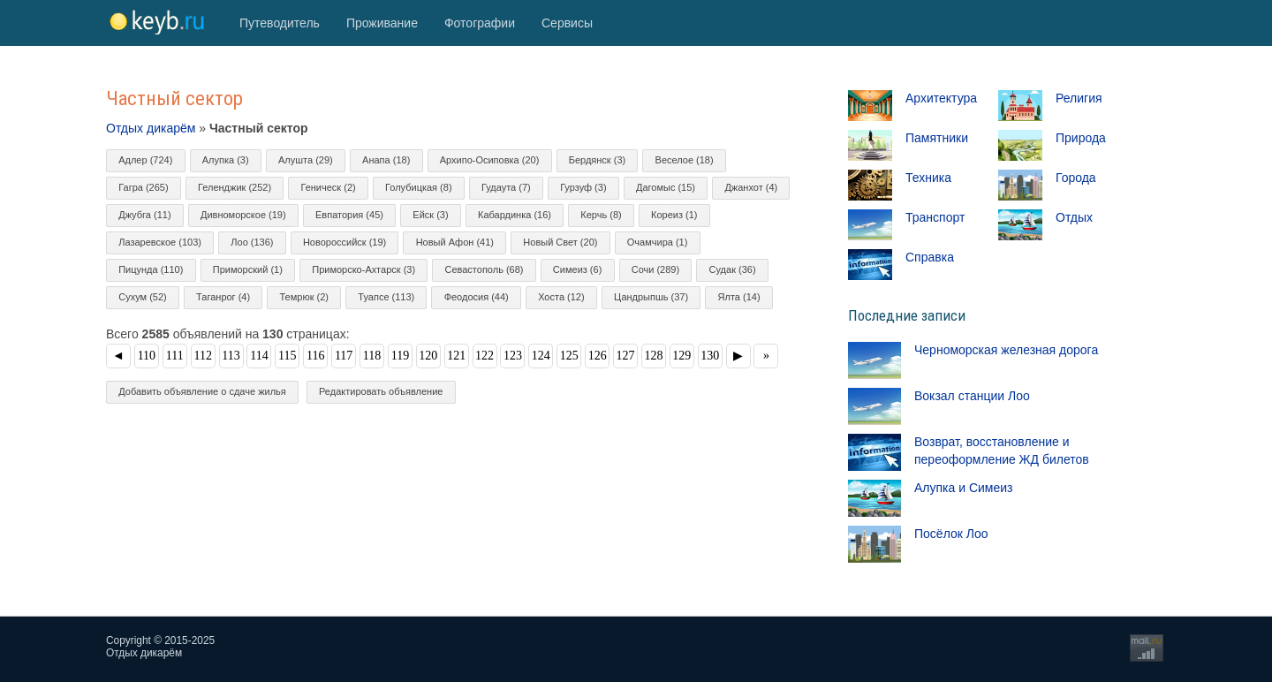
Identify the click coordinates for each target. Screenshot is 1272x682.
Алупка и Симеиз (963, 488)
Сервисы (567, 23)
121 (456, 355)
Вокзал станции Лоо (972, 396)
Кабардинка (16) (514, 214)
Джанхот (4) (750, 187)
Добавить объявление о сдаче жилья (202, 391)
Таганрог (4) (223, 297)
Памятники (936, 138)
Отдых (1074, 217)
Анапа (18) (386, 160)
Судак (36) (732, 269)
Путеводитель (279, 23)
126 (597, 355)
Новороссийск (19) (344, 242)
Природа (1081, 138)
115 (287, 355)
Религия (1079, 98)
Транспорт (935, 217)
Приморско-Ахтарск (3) (363, 269)
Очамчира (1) (657, 242)
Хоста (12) (561, 297)
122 (484, 355)
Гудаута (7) (506, 187)
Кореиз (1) (674, 214)
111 (175, 355)
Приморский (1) (248, 269)
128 (653, 355)
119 (400, 355)
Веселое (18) (684, 160)
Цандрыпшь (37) (651, 297)
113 (230, 355)
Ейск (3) (430, 214)
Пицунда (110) (150, 269)
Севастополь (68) (483, 269)
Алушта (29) (305, 160)
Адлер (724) (145, 160)
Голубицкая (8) (418, 187)
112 (202, 355)
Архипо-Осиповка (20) (490, 160)
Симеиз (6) (577, 269)
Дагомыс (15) (665, 187)
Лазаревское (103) (159, 242)
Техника (928, 177)
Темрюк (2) (304, 297)
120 (428, 355)
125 (569, 355)
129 (681, 355)
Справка (929, 257)
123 (513, 355)
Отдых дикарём (150, 128)
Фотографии (479, 23)
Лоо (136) (252, 242)
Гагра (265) (143, 187)
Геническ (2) (327, 187)
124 (541, 355)
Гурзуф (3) (583, 187)
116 (315, 355)
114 (259, 355)
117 (343, 355)
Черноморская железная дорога (1006, 350)
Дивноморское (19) (243, 214)
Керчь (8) (600, 214)
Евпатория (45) (349, 214)
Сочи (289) (655, 269)
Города (1076, 177)
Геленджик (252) (234, 187)
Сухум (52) (142, 297)
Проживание (382, 23)
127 (626, 355)
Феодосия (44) (476, 297)
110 (146, 355)
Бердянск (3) (597, 160)
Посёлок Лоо (951, 534)
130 (709, 355)
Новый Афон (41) (455, 242)
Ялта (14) (739, 297)
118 (372, 355)
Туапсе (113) (386, 297)
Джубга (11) (144, 214)
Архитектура (941, 98)
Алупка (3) (225, 160)
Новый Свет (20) (560, 242)
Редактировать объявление (381, 391)
